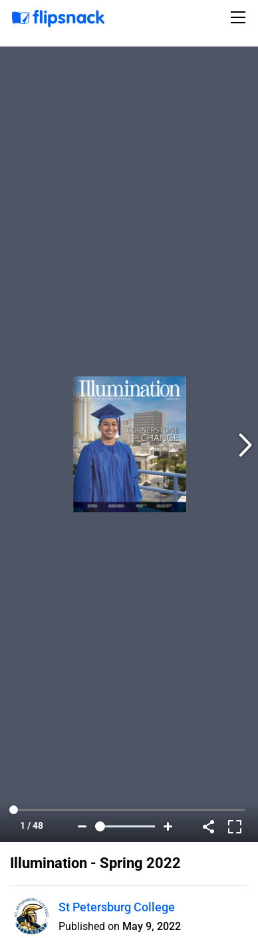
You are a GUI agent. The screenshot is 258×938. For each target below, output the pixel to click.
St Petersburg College (117, 907)
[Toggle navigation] (240, 17)
